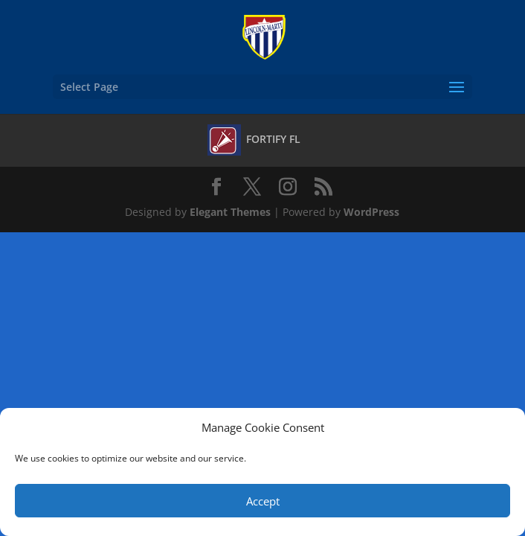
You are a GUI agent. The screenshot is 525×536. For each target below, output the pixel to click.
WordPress (371, 212)
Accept (263, 501)
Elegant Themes (230, 212)
